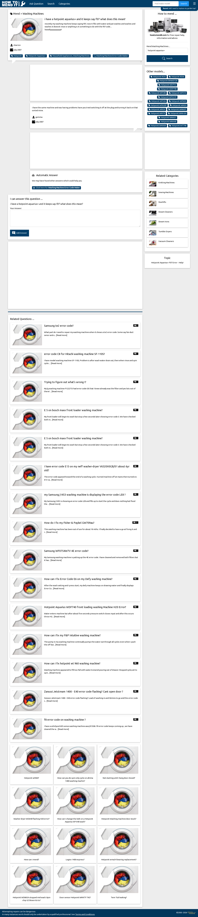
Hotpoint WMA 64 (177, 113)
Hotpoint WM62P (177, 109)
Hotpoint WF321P (167, 97)
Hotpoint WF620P (157, 105)
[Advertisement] (86, 83)
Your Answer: (16, 208)
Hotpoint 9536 (176, 76)
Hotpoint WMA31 (167, 117)
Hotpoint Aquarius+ (36, 56)
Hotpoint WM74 (156, 113)
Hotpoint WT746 (177, 125)
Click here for (56, 187)
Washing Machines (33, 13)
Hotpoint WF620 (177, 101)
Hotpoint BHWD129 (167, 81)
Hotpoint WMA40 (167, 121)
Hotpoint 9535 (158, 76)
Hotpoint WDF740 (167, 89)
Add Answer (19, 233)
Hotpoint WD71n (167, 85)
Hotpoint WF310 (177, 93)
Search (51, 3)
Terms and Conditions (85, 914)
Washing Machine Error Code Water (111, 56)
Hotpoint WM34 (157, 109)
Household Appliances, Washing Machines (70, 56)
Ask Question (36, 3)
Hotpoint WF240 (157, 93)
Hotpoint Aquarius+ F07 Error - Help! (167, 262)
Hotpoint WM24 (178, 105)
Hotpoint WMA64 (157, 125)
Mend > (16, 13)
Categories (64, 3)
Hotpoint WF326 (157, 101)
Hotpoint (16, 56)
